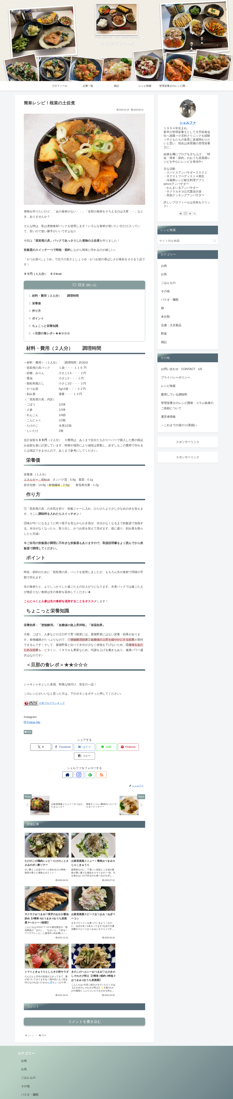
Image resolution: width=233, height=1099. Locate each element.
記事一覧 (127, 1088)
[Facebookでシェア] (54, 747)
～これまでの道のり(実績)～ (179, 425)
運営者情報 (168, 416)
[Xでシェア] (33, 747)
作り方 (36, 311)
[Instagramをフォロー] (81, 766)
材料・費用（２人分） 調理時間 (55, 296)
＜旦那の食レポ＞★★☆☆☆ (51, 333)
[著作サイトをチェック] (73, 766)
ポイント (38, 318)
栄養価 (36, 303)
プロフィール (113, 1088)
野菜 (28, 732)
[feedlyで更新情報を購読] (88, 766)
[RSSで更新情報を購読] (95, 766)
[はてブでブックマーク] (74, 747)
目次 (81, 285)
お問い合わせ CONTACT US (181, 369)
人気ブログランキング (52, 703)
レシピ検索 (168, 386)
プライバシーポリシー (175, 377)
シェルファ (188, 123)
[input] (187, 240)
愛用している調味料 (174, 394)
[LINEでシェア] (94, 747)
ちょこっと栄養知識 (45, 326)
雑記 (138, 1088)
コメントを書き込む (84, 953)
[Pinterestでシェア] (115, 747)
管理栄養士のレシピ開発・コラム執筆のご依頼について (187, 405)
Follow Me (32, 722)
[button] (135, 747)
